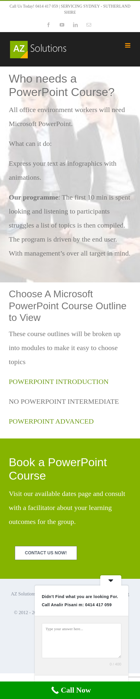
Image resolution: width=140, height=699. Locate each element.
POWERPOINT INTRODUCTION (59, 381)
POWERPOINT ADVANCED (51, 421)
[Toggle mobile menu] (128, 45)
